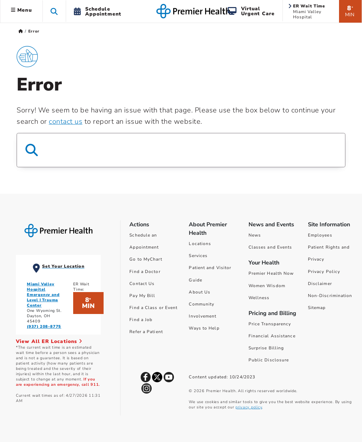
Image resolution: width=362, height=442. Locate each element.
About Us (199, 292)
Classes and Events (270, 247)
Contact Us (141, 283)
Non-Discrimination (330, 295)
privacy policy (248, 407)
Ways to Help (204, 328)
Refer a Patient (146, 332)
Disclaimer (320, 283)
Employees (320, 235)
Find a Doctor (144, 271)
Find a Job (140, 319)
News (255, 235)
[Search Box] (181, 150)
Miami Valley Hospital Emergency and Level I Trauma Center (43, 294)
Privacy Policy (324, 271)
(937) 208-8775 (44, 326)
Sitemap (317, 307)
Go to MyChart (145, 259)
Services (198, 255)
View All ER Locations (49, 341)
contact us (65, 121)
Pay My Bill (142, 295)
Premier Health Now (271, 273)
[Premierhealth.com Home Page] (20, 31)
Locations (200, 243)
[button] (54, 11)
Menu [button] (21, 10)
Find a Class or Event (153, 307)
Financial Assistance (272, 336)
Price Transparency (270, 324)
